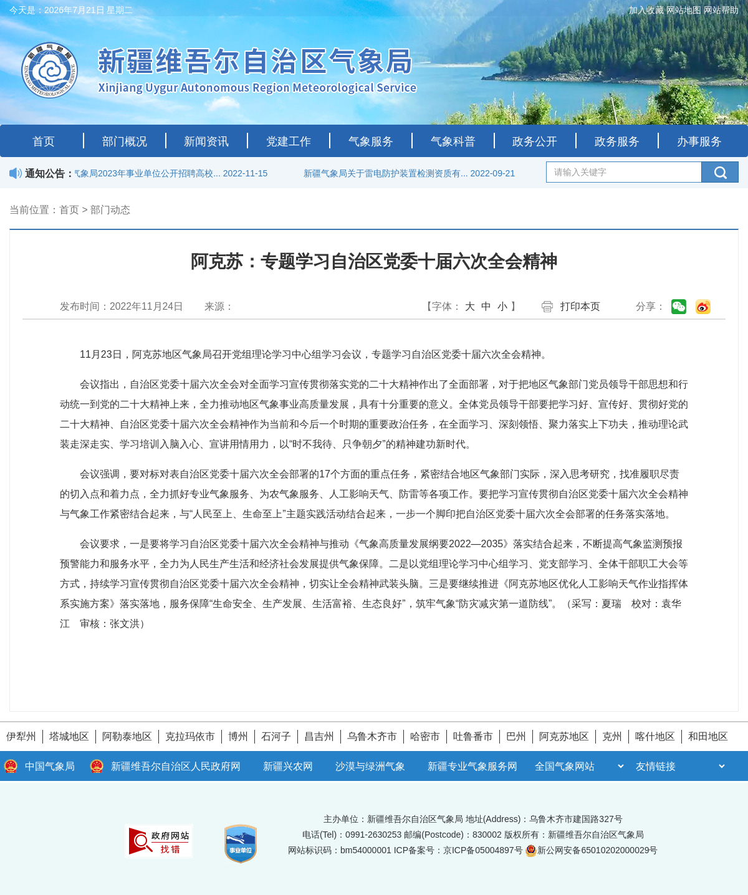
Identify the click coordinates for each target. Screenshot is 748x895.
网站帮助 (721, 10)
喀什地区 (655, 736)
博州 (238, 736)
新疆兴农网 (288, 766)
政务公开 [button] (534, 141)
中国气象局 (50, 766)
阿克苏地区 (564, 736)
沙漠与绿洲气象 (370, 766)
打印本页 (580, 306)
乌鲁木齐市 (372, 736)
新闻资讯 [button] (206, 141)
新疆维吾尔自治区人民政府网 (176, 766)
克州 (612, 736)
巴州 (516, 736)
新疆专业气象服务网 (472, 766)
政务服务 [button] (617, 141)
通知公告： (50, 173)
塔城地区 (69, 736)
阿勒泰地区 (127, 736)
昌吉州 (319, 736)
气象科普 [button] (453, 141)
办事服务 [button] (699, 141)
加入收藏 (646, 10)
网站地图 (683, 10)
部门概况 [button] (124, 141)
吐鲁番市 (473, 736)
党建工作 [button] (288, 141)
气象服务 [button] (370, 141)
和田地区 (708, 736)
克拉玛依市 (190, 736)
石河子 (276, 736)
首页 (43, 141)
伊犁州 (21, 736)
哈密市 (425, 736)
